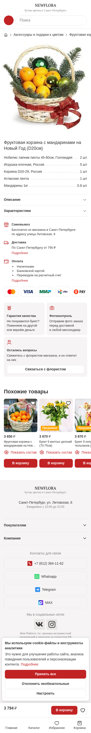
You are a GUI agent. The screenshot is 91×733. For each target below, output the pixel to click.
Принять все (45, 674)
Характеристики (17, 211)
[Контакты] (82, 8)
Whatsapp (45, 576)
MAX (45, 602)
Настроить (46, 693)
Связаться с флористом (45, 369)
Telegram (45, 589)
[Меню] (9, 8)
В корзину (64, 710)
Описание (12, 200)
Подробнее (20, 253)
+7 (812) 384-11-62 (45, 563)
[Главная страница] (8, 35)
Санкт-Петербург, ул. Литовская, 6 (45, 502)
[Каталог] (9, 20)
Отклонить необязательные (45, 684)
